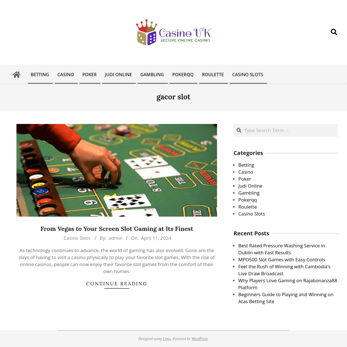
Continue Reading (116, 284)
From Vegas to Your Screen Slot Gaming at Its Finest (116, 229)
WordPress (199, 339)
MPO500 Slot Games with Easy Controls (281, 259)
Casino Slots (77, 238)
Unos (167, 339)
